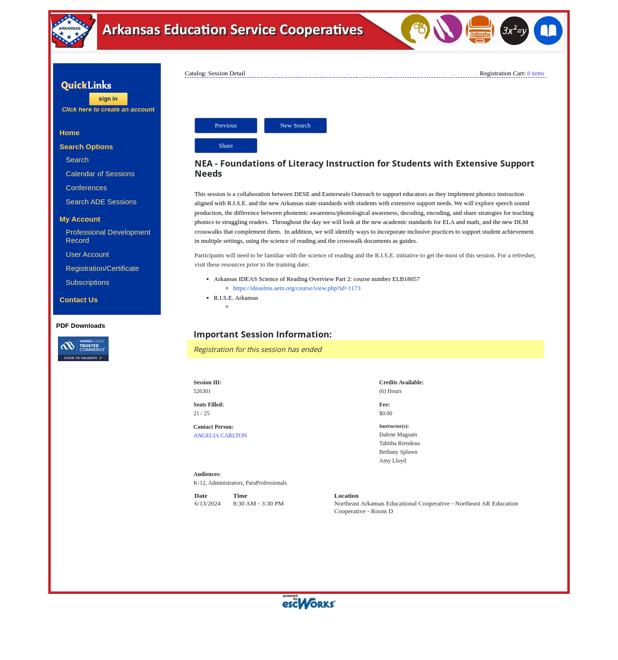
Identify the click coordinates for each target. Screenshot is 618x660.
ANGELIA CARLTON (220, 435)
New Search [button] (295, 125)
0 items (535, 73)
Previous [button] (226, 125)
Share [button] (226, 145)
